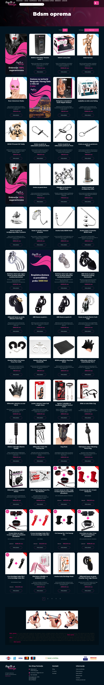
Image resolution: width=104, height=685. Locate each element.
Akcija (26, 0)
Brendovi (58, 0)
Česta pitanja (79, 671)
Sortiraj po (81, 30)
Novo (39, 0)
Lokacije (64, 0)
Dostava (78, 677)
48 (65, 30)
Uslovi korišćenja (80, 669)
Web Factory (8, 675)
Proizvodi (19, 0)
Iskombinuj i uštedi (48, 0)
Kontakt (54, 673)
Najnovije (91, 30)
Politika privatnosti (80, 680)
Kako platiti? (79, 673)
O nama (54, 671)
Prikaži (60, 30)
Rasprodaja (33, 0)
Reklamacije (79, 675)
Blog (53, 669)
